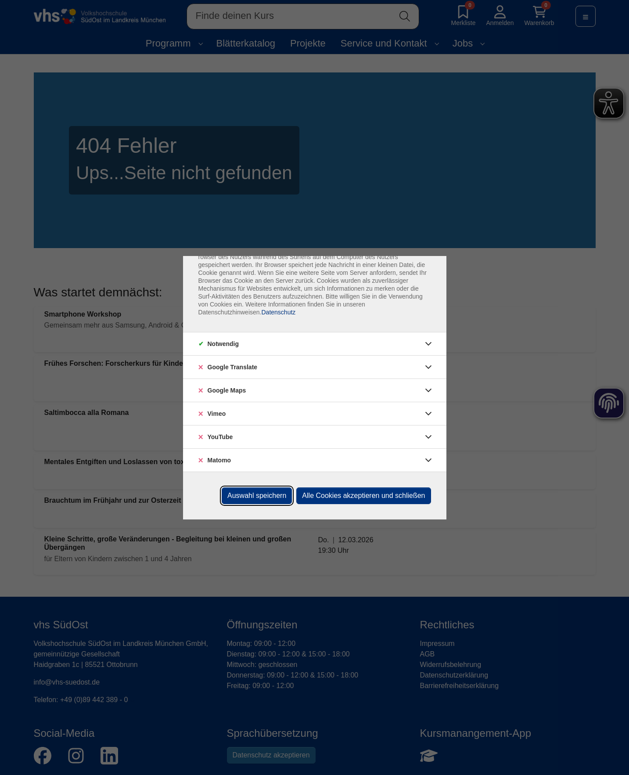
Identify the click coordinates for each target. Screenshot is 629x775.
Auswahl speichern (256, 495)
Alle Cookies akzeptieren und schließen (363, 495)
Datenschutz (278, 312)
